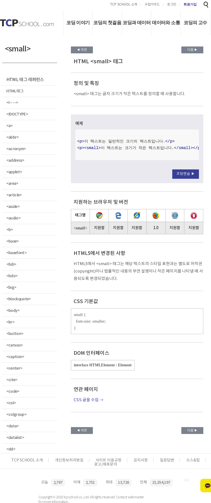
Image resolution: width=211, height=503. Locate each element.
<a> (9, 125)
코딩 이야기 (78, 22)
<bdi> (11, 264)
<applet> (14, 172)
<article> (14, 195)
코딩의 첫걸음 (107, 22)
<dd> (10, 449)
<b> (9, 229)
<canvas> (14, 345)
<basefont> (16, 253)
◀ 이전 (82, 50)
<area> (12, 183)
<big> (11, 287)
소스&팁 (193, 460)
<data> (12, 426)
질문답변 (167, 460)
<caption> (15, 356)
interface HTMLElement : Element (103, 365)
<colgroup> (16, 414)
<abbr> (12, 137)
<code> (13, 391)
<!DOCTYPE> (17, 114)
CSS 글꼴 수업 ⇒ (89, 400)
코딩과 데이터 (137, 22)
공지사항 (141, 460)
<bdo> (12, 276)
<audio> (13, 218)
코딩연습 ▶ (185, 174)
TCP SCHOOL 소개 (123, 4)
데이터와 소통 (166, 22)
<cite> (12, 380)
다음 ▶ (192, 50)
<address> (15, 160)
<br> (10, 322)
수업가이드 (152, 4)
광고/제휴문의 (105, 464)
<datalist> (15, 437)
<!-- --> (12, 102)
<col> (11, 403)
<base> (12, 241)
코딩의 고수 (195, 22)
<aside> (13, 206)
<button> (15, 333)
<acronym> (16, 149)
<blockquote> (18, 299)
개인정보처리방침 (69, 460)
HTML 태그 (14, 91)
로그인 (171, 4)
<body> (13, 310)
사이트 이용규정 (108, 460)
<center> (14, 368)
